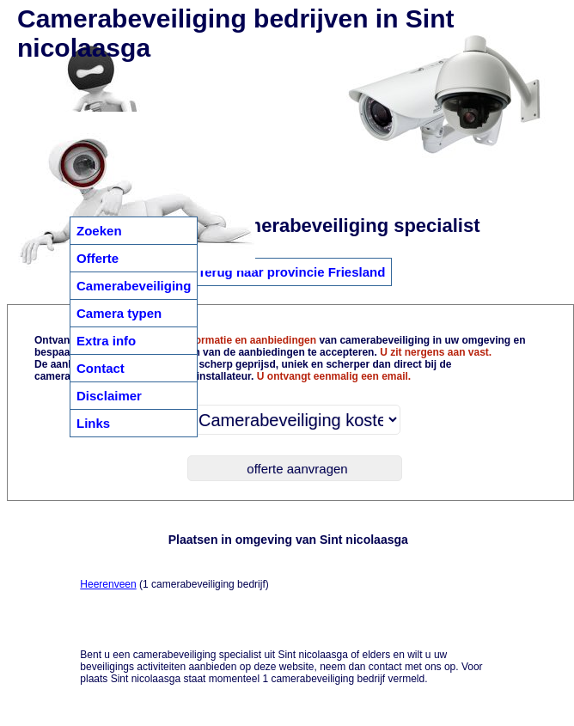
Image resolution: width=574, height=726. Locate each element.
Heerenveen (108, 584)
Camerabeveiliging (133, 285)
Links (93, 423)
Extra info (106, 340)
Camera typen (119, 313)
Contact (100, 368)
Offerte (97, 258)
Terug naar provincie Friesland (291, 272)
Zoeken (99, 230)
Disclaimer (109, 395)
